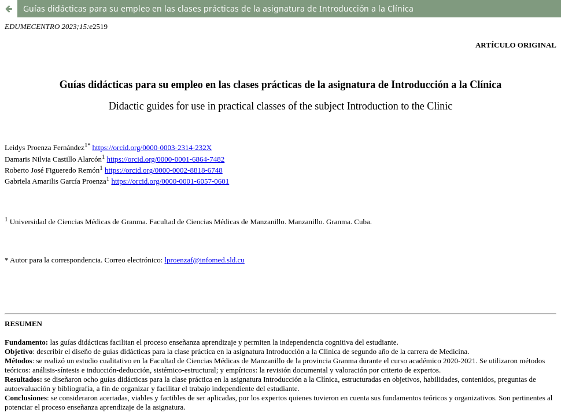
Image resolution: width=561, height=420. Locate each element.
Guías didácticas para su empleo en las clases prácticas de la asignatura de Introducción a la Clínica (218, 8)
